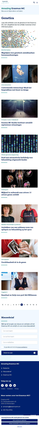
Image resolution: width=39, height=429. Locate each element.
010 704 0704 (6, 410)
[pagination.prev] (3, 304)
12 (33, 304)
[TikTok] (10, 385)
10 (27, 304)
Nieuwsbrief (6, 371)
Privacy (17, 388)
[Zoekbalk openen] (34, 2)
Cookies (3, 388)
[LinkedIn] (14, 385)
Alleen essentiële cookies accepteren (19, 423)
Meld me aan (19, 353)
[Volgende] (36, 304)
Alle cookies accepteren (19, 420)
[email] (19, 331)
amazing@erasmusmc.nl (10, 406)
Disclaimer (10, 388)
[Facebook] (2, 385)
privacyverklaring (22, 347)
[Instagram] (6, 385)
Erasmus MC (6, 375)
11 (30, 304)
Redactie (5, 368)
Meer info (19, 426)
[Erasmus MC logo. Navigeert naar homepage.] (5, 2)
